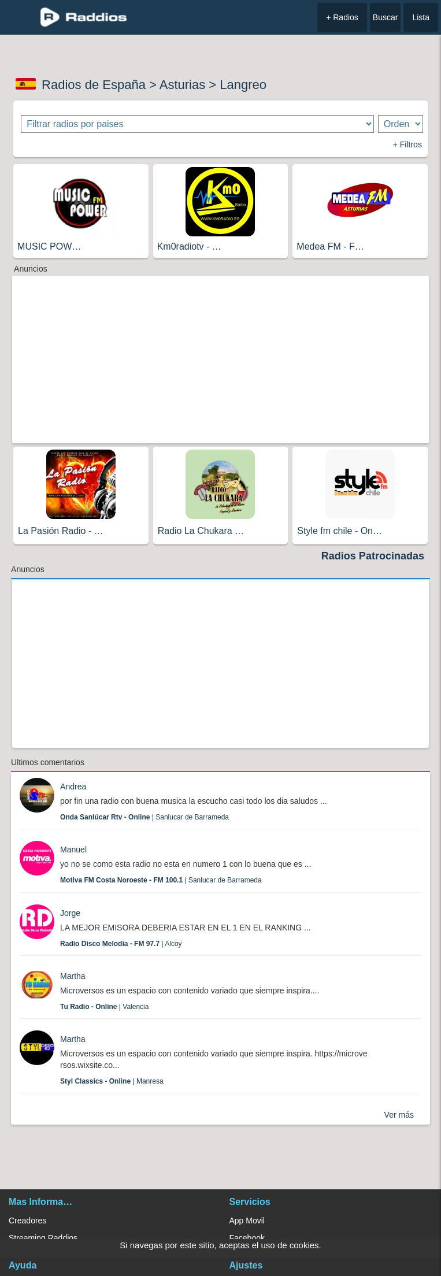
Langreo (243, 84)
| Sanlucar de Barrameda (144, 817)
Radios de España (94, 84)
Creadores (27, 1220)
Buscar (385, 17)
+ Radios (342, 17)
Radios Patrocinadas (372, 556)
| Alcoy (121, 944)
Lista (420, 17)
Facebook (247, 1237)
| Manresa (112, 1081)
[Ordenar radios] (400, 124)
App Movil (247, 1220)
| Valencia (104, 1007)
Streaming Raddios (43, 1237)
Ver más (399, 1114)
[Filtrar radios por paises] (197, 124)
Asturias (182, 84)
